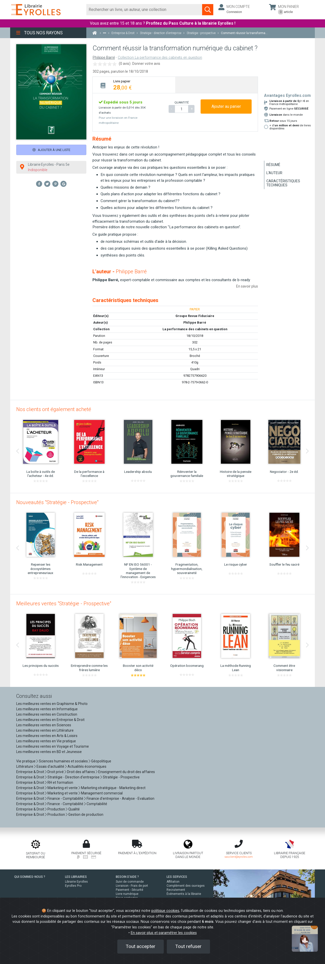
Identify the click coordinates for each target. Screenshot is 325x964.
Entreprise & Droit (30, 772)
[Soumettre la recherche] (207, 9)
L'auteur (274, 173)
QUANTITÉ (181, 102)
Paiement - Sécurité (129, 890)
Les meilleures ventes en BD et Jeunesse (49, 752)
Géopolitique (101, 761)
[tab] (134, 85)
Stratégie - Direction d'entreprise (73, 777)
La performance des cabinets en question (194, 329)
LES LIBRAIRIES (76, 877)
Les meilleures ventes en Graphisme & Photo (52, 704)
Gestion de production (85, 814)
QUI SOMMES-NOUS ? (29, 877)
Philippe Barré (104, 57)
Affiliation (173, 881)
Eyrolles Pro (73, 885)
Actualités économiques (87, 766)
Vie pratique (26, 761)
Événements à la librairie (184, 894)
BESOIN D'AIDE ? (127, 877)
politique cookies (165, 911)
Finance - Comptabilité (65, 798)
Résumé (273, 165)
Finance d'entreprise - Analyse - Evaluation (120, 798)
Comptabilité (97, 804)
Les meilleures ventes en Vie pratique (46, 741)
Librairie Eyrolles (76, 881)
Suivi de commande (130, 881)
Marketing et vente (62, 788)
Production (56, 809)
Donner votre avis (146, 64)
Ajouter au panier (226, 106)
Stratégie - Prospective (121, 777)
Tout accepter (140, 946)
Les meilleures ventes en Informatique (47, 709)
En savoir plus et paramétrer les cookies (164, 933)
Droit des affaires (81, 772)
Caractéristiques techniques (283, 183)
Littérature (24, 766)
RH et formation (60, 782)
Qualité (74, 809)
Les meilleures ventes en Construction (46, 714)
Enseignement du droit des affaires (126, 772)
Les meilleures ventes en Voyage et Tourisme (52, 746)
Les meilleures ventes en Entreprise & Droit (50, 720)
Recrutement (176, 890)
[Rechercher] (144, 9)
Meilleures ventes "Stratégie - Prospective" (63, 603)
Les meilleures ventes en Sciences (43, 725)
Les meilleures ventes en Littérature (45, 730)
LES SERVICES (177, 877)
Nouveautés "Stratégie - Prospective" (57, 502)
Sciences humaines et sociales (63, 761)
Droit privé (55, 772)
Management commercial (102, 793)
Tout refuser (188, 946)
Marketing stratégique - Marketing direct (113, 788)
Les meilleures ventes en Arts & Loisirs (46, 736)
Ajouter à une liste (51, 150)
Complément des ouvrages (186, 885)
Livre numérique (127, 894)
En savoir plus (247, 286)
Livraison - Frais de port (132, 885)
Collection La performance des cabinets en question (160, 57)
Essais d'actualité (50, 766)
